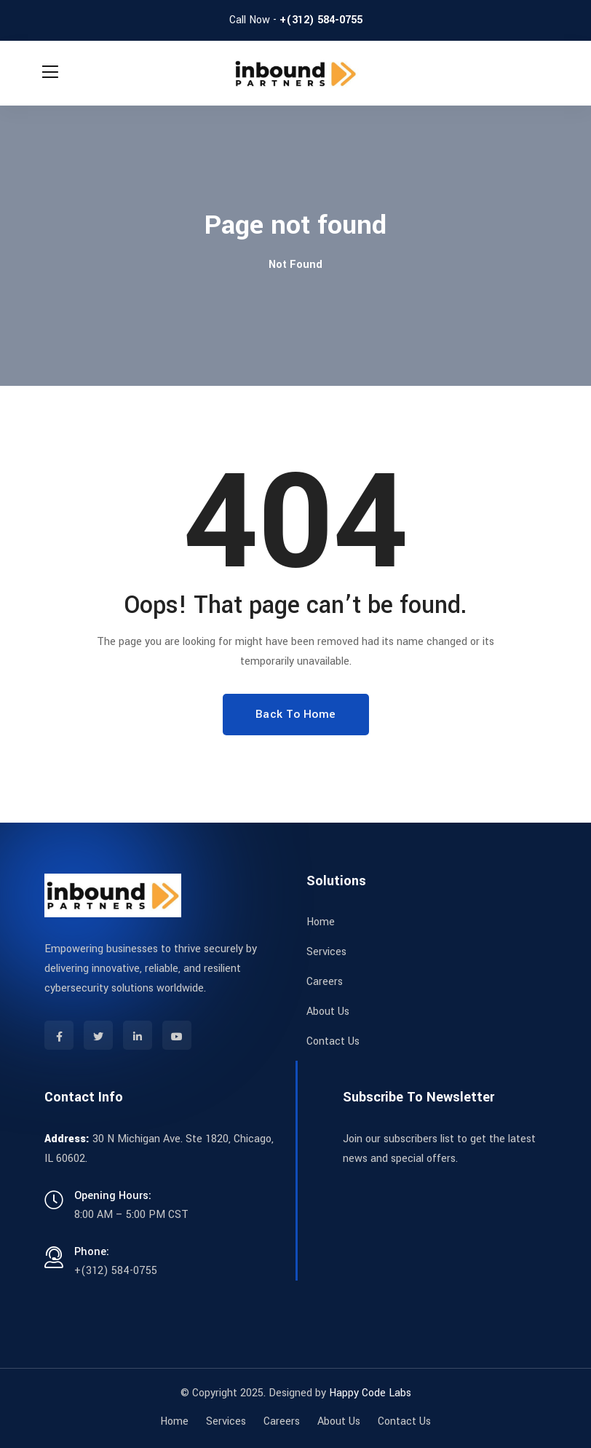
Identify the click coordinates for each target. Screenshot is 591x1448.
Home (320, 922)
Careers (324, 981)
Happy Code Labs (370, 1393)
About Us (327, 1011)
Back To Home (295, 714)
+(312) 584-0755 (320, 20)
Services (326, 952)
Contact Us (333, 1041)
